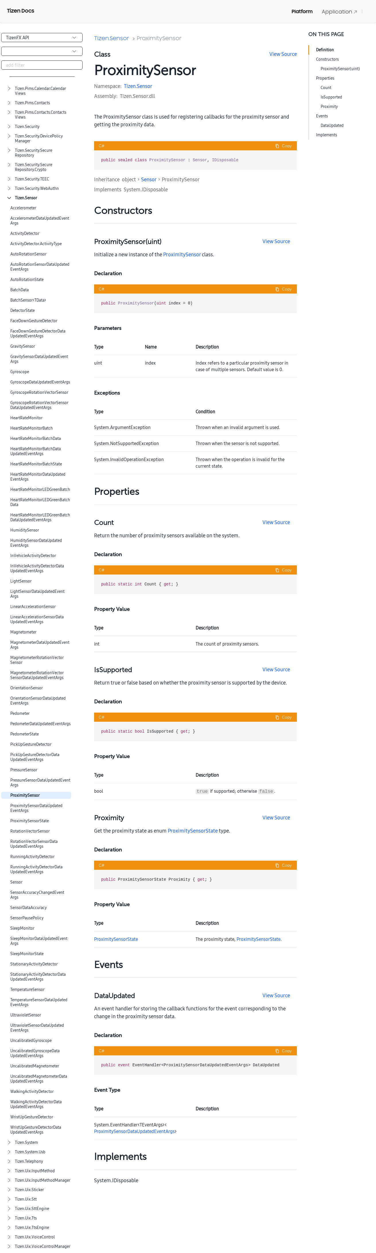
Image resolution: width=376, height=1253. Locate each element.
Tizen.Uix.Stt (26, 1199)
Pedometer (20, 713)
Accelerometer (23, 208)
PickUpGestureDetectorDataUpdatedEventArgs (34, 757)
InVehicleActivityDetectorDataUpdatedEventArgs (37, 568)
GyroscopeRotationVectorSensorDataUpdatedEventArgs (39, 405)
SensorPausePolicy (27, 918)
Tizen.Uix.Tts (26, 1218)
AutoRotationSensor (28, 254)
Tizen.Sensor (26, 198)
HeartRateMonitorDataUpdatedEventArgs (37, 477)
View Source (283, 54)
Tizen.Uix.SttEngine (32, 1208)
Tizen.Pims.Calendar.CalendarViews (40, 91)
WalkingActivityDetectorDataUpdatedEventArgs (36, 1104)
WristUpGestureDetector (31, 1117)
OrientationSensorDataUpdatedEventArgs (38, 701)
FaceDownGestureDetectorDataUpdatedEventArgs (37, 334)
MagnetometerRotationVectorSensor (37, 660)
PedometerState (24, 734)
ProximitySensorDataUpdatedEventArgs (36, 808)
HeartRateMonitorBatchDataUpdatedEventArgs (35, 451)
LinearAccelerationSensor (33, 606)
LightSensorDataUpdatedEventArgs (37, 594)
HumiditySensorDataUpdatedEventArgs (36, 543)
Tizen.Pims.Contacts (32, 103)
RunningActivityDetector (32, 856)
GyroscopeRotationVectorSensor (39, 392)
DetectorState (22, 310)
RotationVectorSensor (30, 831)
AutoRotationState (27, 279)
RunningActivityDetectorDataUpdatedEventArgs (36, 869)
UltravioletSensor (25, 1015)
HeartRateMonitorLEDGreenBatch (40, 489)
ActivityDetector (24, 233)
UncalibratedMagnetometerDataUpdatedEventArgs (38, 1079)
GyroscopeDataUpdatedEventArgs (40, 382)
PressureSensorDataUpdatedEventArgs (40, 783)
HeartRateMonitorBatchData (35, 438)
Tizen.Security (27, 126)
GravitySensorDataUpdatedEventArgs (39, 359)
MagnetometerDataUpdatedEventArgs (39, 645)
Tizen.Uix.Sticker (29, 1189)
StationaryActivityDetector (34, 964)
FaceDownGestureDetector (33, 320)
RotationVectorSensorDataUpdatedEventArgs (34, 844)
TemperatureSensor (27, 989)
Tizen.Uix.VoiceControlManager (42, 1246)
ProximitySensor (25, 795)
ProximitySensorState (29, 821)
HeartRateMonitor (26, 418)
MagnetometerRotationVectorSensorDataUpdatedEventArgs (37, 675)
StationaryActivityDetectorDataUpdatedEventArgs (38, 977)
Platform (302, 11)
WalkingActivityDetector (32, 1091)
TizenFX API (17, 37)
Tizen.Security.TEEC (32, 179)
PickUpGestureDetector (30, 744)
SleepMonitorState (27, 953)
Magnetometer (23, 632)
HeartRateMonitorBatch (31, 428)
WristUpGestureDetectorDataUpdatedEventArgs (35, 1130)
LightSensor (21, 581)
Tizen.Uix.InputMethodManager (42, 1180)
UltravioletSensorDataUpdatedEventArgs (37, 1028)
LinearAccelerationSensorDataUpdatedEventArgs (37, 619)
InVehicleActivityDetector (33, 555)
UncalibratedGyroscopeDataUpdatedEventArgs (35, 1053)
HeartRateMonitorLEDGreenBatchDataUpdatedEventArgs (40, 517)
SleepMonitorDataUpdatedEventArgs (38, 941)
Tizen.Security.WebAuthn (37, 188)
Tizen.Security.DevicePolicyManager (39, 138)
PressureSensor (23, 770)
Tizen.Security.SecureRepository (33, 153)
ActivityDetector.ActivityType (36, 243)
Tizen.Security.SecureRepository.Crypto (33, 167)
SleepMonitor (22, 928)
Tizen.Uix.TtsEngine (32, 1227)
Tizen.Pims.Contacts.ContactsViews (40, 115)
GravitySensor (22, 346)
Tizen (130, 86)
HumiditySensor (24, 530)
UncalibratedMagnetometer (34, 1066)
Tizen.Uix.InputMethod (35, 1171)
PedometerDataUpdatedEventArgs (40, 723)
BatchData (19, 290)
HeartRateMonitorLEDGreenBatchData (40, 502)
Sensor (16, 882)
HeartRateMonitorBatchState (36, 464)
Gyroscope (19, 371)
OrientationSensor (26, 688)
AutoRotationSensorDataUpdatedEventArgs (39, 267)
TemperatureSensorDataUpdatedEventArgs (38, 1002)
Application (339, 11)
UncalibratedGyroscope (31, 1040)
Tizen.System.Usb (30, 1152)
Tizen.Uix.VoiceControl (35, 1237)
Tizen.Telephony (29, 1161)
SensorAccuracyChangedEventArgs (37, 895)
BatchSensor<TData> (28, 300)
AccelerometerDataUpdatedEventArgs (39, 221)
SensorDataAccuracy (28, 907)
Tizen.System (26, 1142)
